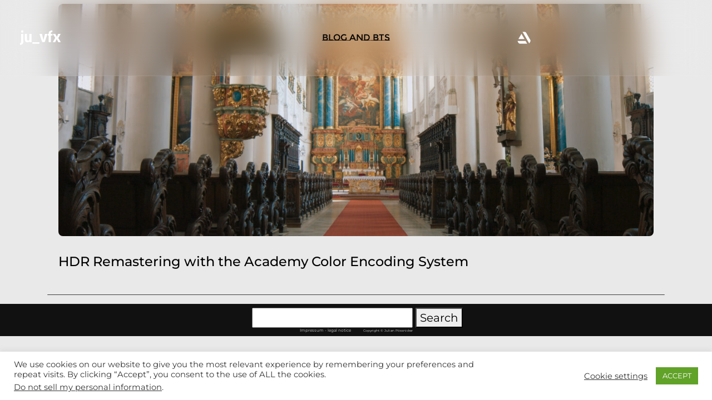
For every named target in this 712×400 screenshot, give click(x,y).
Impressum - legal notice (325, 330)
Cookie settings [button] (615, 376)
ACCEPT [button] (676, 375)
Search (439, 317)
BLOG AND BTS (356, 37)
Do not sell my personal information (88, 387)
